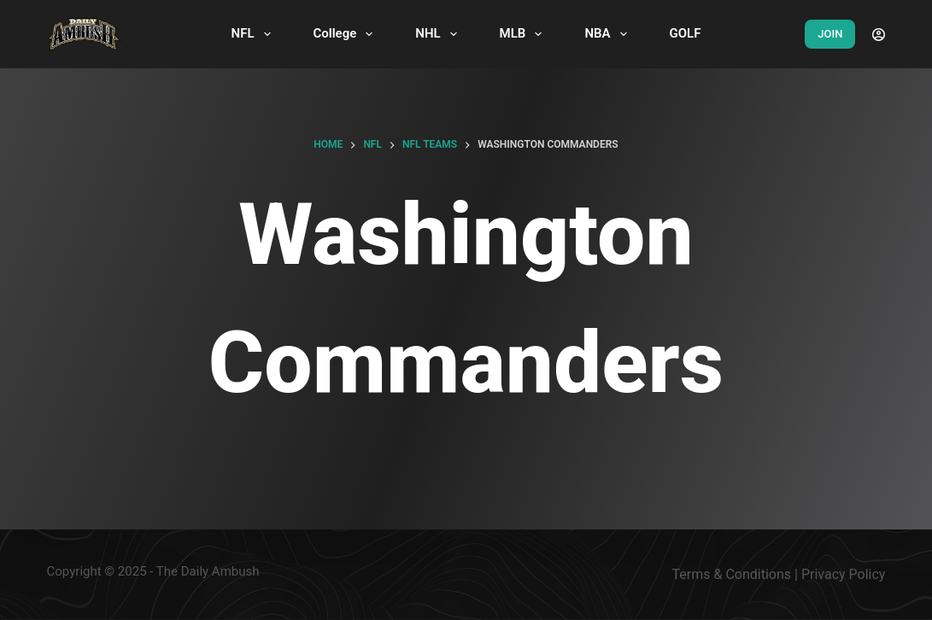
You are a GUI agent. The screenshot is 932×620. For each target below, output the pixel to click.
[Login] (878, 34)
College (347, 34)
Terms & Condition (728, 574)
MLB (524, 34)
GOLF (685, 33)
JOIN (830, 33)
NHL (439, 34)
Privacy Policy (843, 574)
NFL (255, 34)
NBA (608, 34)
